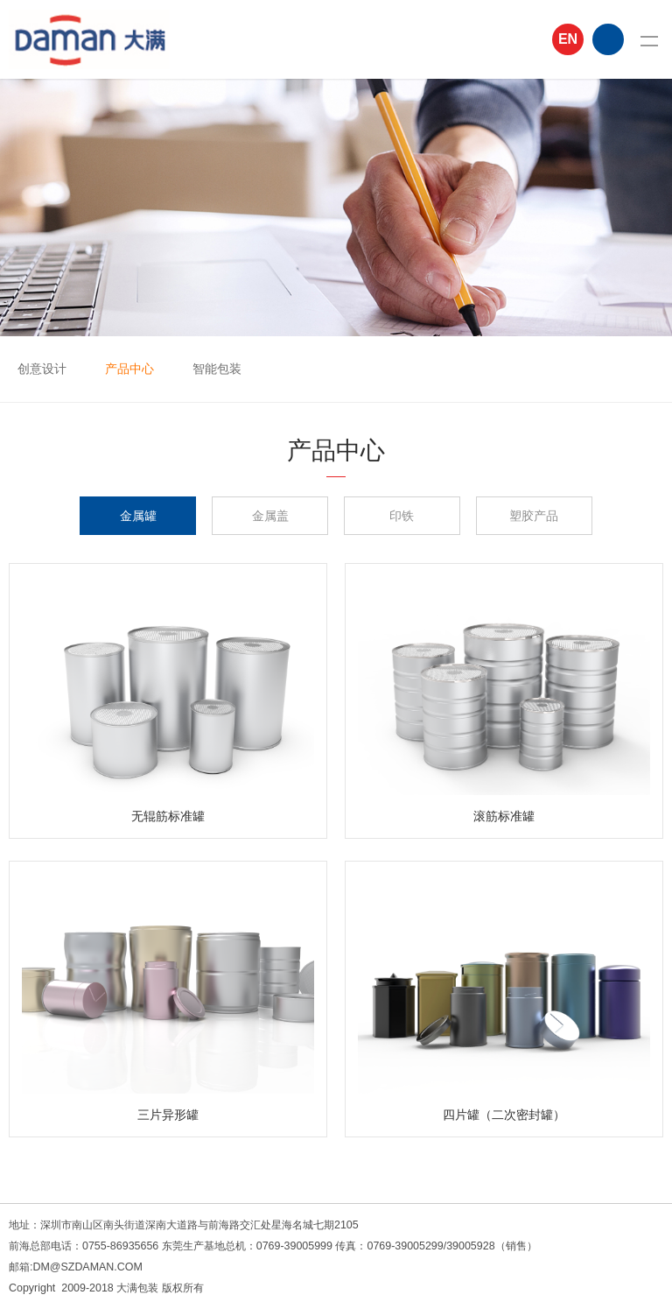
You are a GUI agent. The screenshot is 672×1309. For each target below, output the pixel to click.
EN (568, 39)
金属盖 (270, 516)
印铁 (401, 516)
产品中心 (129, 369)
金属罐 (138, 516)
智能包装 (217, 369)
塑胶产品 (533, 516)
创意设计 (42, 369)
